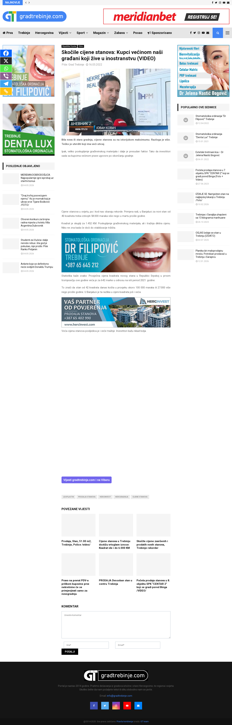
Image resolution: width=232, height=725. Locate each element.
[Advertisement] (116, 185)
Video (80, 46)
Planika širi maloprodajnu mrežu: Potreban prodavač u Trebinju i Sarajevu (211, 253)
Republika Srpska (69, 46)
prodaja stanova (86, 497)
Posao (137, 33)
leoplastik (68, 497)
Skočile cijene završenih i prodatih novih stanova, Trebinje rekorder (152, 544)
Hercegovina (44, 33)
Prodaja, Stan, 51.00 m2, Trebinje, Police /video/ (76, 543)
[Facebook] (6, 53)
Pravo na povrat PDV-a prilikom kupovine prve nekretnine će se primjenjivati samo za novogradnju (75, 587)
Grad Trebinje (76, 64)
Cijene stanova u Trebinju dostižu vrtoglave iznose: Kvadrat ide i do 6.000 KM (114, 544)
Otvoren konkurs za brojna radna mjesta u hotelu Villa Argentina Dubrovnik (35, 222)
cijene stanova (140, 497)
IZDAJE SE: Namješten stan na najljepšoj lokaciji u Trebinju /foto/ (212, 197)
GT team (145, 721)
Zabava (119, 33)
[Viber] (6, 76)
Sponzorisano (160, 33)
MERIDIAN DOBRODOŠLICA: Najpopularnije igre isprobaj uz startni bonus (37, 177)
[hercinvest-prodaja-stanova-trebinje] (116, 326)
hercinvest (105, 497)
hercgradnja (121, 497)
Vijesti (63, 33)
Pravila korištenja (125, 721)
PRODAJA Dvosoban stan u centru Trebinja (115, 582)
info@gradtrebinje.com (119, 695)
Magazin (99, 33)
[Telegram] (6, 83)
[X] (6, 61)
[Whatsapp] (6, 68)
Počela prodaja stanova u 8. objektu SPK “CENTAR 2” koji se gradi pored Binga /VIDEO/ (153, 585)
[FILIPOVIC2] (116, 271)
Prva (8, 33)
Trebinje (24, 33)
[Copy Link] (6, 91)
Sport (81, 33)
